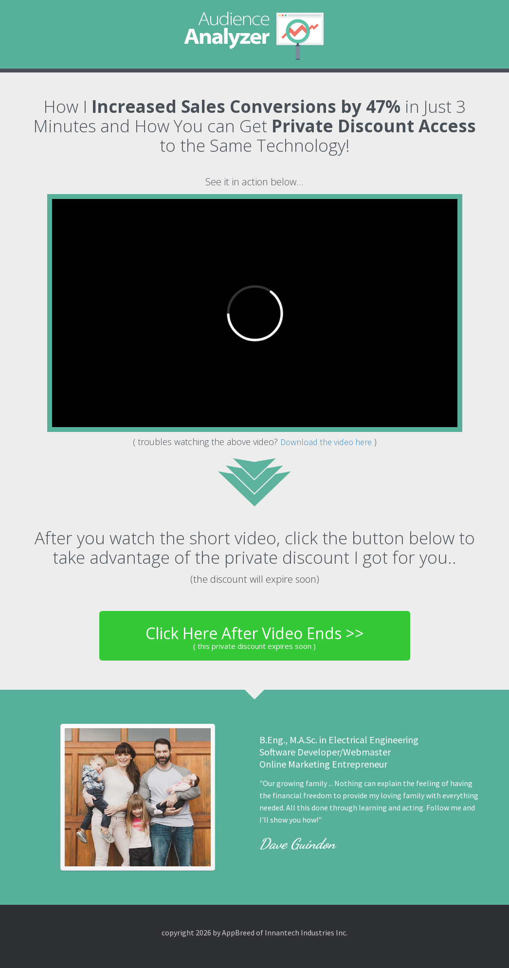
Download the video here (326, 442)
